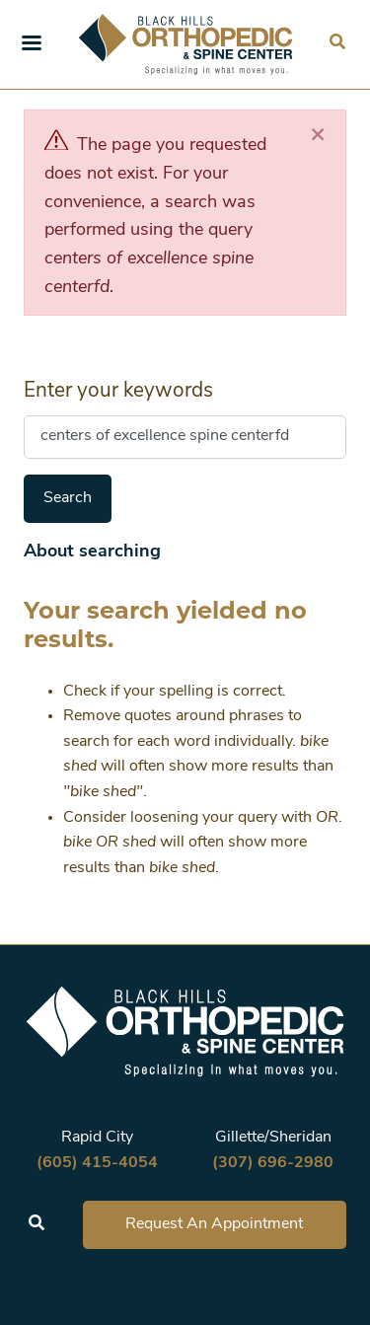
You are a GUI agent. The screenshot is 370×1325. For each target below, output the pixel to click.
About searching (92, 552)
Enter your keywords (118, 391)
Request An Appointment (214, 1224)
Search (67, 498)
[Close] (317, 135)
